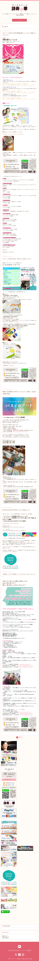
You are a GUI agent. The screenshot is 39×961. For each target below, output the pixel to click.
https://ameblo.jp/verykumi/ (26, 667)
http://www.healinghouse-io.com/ (25, 665)
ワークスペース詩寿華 (15, 958)
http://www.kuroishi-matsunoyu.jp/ (20, 431)
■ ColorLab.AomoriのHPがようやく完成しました (16, 510)
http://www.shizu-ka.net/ (25, 664)
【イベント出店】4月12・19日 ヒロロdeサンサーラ (17, 258)
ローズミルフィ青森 (26, 619)
